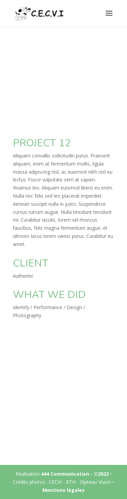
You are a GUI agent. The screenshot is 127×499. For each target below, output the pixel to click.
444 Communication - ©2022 (75, 474)
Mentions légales (63, 490)
